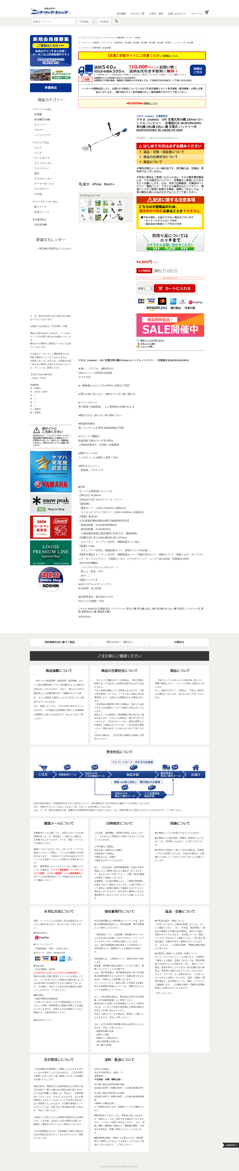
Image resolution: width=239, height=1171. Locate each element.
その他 (38, 194)
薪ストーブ (40, 206)
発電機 (38, 114)
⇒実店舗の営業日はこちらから (54, 248)
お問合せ (179, 642)
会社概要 (121, 13)
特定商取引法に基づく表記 (60, 642)
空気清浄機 (40, 224)
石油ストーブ (41, 211)
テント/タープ (42, 158)
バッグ (38, 152)
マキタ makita (133, 37)
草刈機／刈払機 (156, 42)
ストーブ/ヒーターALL (45, 201)
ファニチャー (41, 168)
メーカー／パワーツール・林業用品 (108, 37)
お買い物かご (207, 12)
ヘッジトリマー (43, 134)
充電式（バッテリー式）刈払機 (179, 42)
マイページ (197, 13)
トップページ (84, 37)
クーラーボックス (44, 183)
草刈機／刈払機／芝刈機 (136, 42)
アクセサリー (41, 188)
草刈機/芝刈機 (42, 119)
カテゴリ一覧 (137, 13)
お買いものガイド (177, 13)
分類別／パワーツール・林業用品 (107, 42)
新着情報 (97, 48)
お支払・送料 (156, 13)
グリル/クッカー (43, 178)
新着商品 (51, 88)
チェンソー (40, 124)
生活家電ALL (40, 219)
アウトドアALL (41, 142)
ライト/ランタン (43, 163)
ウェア (38, 147)
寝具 (36, 173)
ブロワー (39, 129)
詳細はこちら (170, 55)
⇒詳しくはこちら (163, 993)
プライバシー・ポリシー (119, 642)
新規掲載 (107, 48)
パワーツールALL (42, 109)
